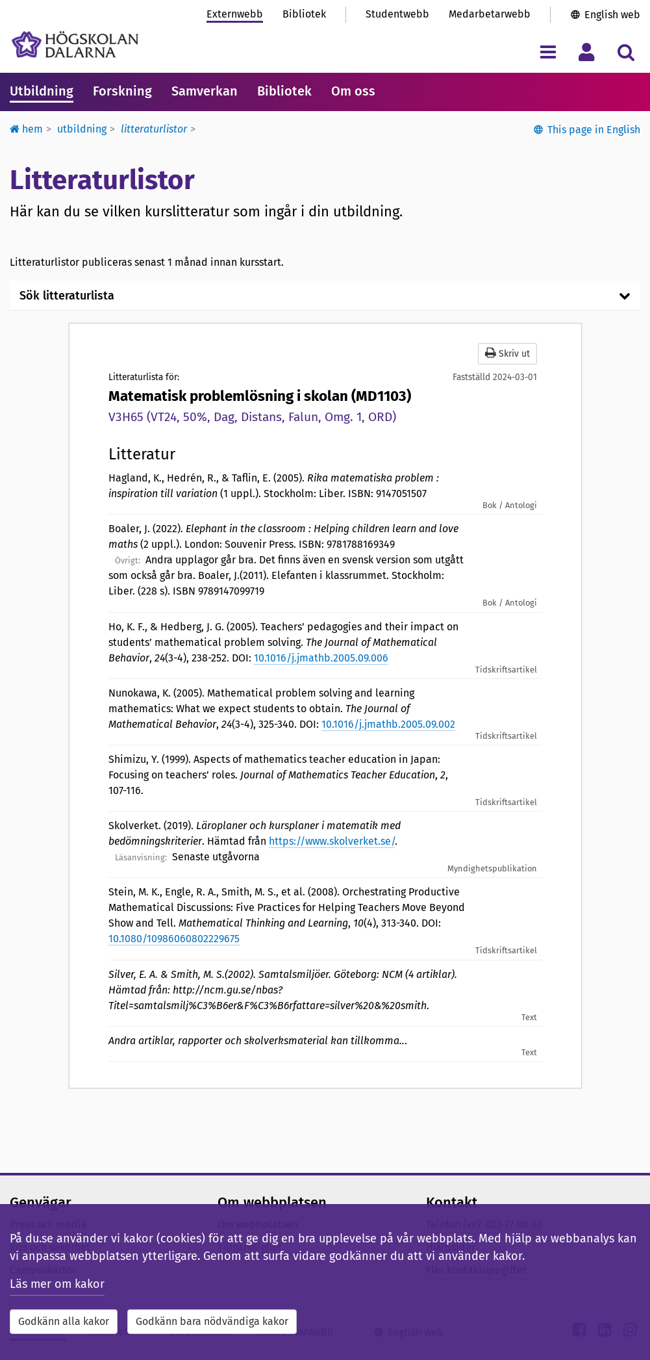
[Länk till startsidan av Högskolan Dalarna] (75, 44)
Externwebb (234, 14)
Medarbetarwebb (490, 14)
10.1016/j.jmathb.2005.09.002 (388, 724)
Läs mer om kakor (57, 1284)
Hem (26, 129)
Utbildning (41, 91)
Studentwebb (397, 14)
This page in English (593, 129)
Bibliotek (304, 14)
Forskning (122, 91)
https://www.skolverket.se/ (332, 841)
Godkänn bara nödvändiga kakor (212, 1321)
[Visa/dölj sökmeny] (625, 51)
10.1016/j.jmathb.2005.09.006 (321, 658)
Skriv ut (507, 353)
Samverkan (204, 91)
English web (612, 14)
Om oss (353, 91)
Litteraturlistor (154, 129)
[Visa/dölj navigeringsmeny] (547, 51)
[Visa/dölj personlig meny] (586, 51)
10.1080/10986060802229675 (174, 938)
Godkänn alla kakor (63, 1321)
